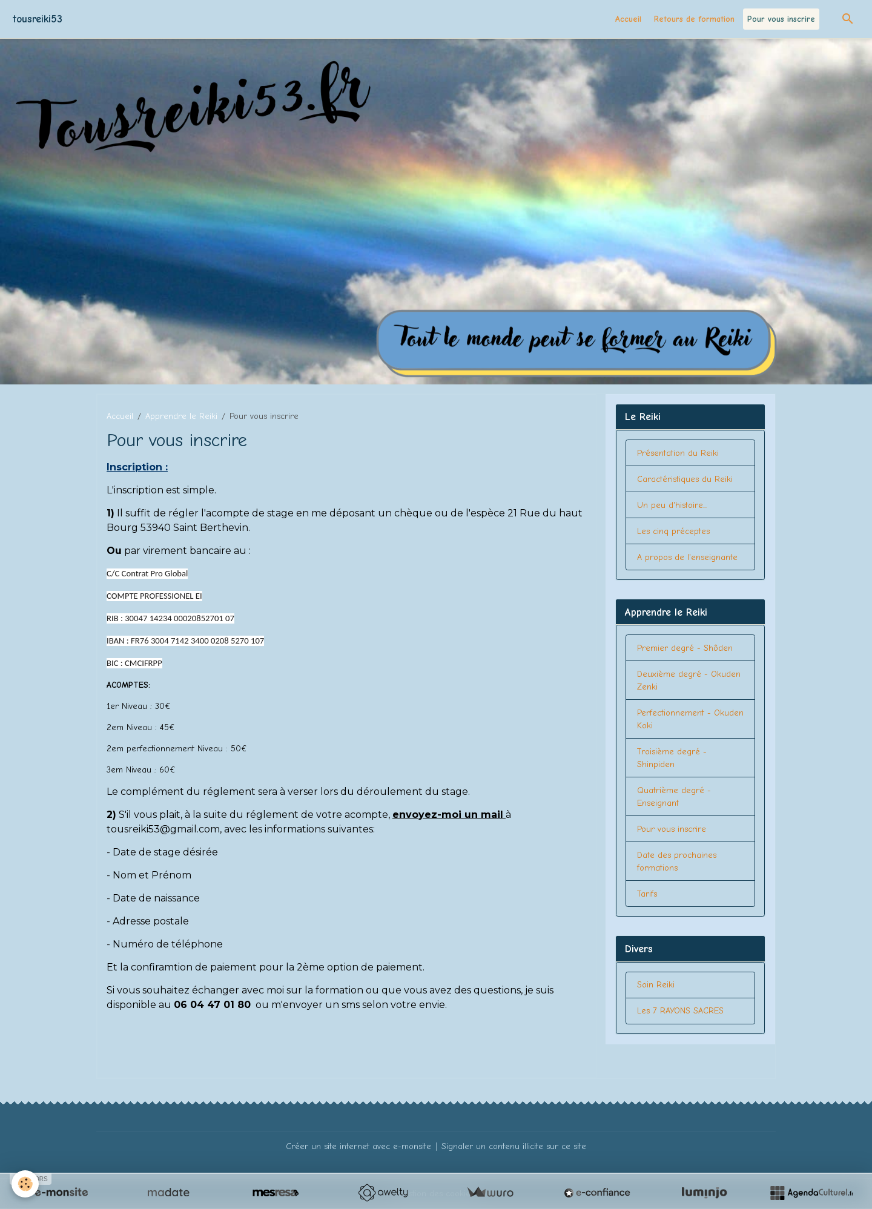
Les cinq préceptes (673, 531)
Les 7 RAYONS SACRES (680, 1011)
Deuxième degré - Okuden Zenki (689, 680)
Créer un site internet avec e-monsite (358, 1146)
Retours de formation (694, 19)
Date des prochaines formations (676, 861)
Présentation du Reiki (678, 453)
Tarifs (647, 894)
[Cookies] (25, 1183)
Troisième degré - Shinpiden (672, 757)
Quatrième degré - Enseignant (674, 796)
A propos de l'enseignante (687, 557)
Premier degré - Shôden (685, 648)
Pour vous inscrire (781, 19)
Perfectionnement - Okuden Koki (690, 719)
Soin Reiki (656, 985)
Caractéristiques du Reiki (685, 479)
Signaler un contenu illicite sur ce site (513, 1146)
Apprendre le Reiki (181, 416)
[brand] (37, 19)
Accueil (628, 19)
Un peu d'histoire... (672, 505)
